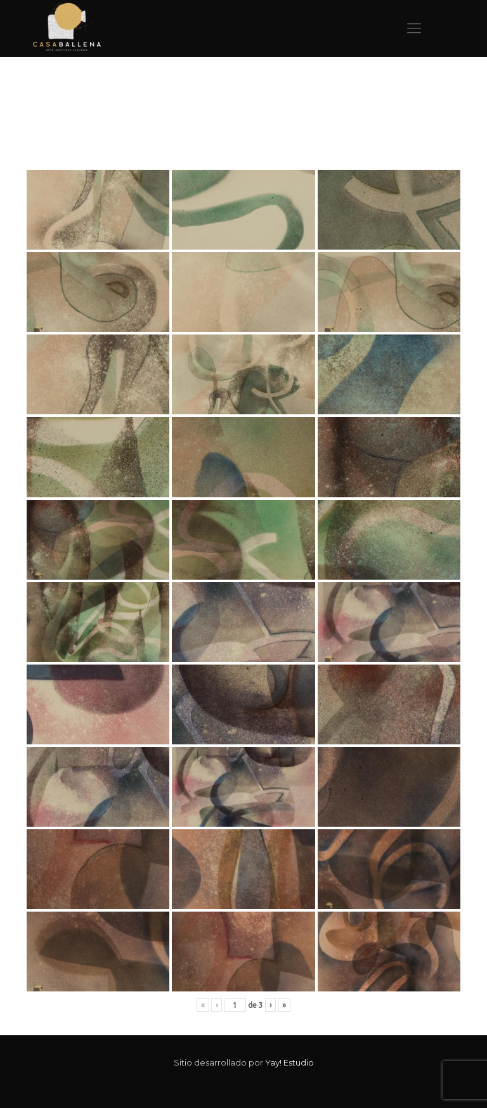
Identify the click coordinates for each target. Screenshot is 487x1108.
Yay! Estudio (289, 1062)
